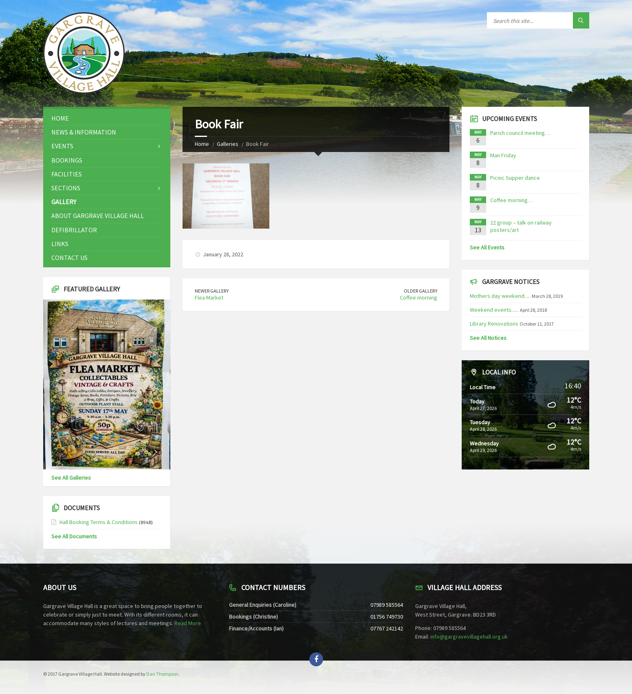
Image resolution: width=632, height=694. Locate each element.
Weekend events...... (494, 309)
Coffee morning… (511, 200)
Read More (187, 623)
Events (62, 146)
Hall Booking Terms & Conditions (98, 522)
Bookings (66, 160)
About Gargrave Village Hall (97, 216)
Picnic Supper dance (515, 177)
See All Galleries (71, 477)
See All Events (487, 247)
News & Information (83, 132)
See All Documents (74, 536)
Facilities (66, 174)
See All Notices (488, 337)
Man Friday (503, 155)
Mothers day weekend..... (500, 296)
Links (59, 244)
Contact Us (69, 257)
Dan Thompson (162, 674)
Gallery (63, 202)
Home (202, 144)
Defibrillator (74, 230)
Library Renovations (494, 323)
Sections (65, 188)
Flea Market (209, 297)
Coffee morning (418, 297)
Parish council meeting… (520, 133)
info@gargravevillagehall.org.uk (469, 636)
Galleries (227, 144)
